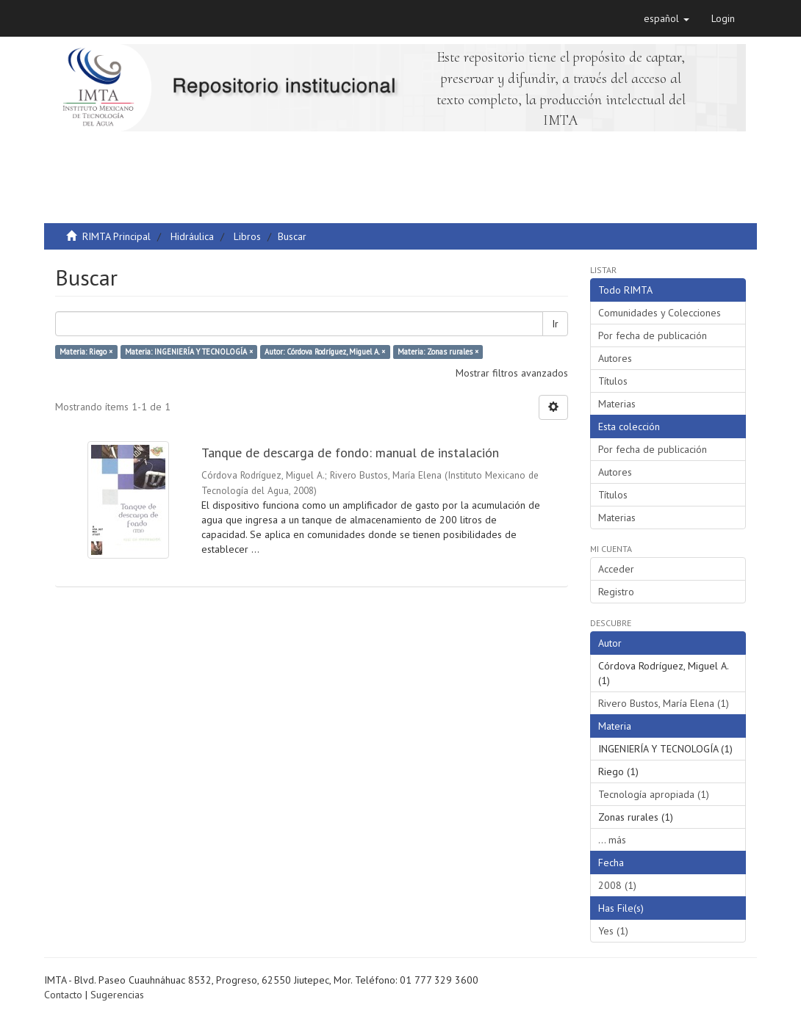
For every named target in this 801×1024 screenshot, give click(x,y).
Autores (615, 358)
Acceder (616, 568)
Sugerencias (117, 994)
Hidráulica (192, 236)
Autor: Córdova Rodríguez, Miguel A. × (325, 351)
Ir (555, 323)
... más (612, 839)
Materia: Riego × (86, 351)
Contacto (63, 994)
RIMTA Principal (116, 236)
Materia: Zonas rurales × (438, 351)
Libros (247, 236)
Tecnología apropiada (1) (653, 794)
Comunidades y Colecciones (659, 312)
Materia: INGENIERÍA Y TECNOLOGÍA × (189, 351)
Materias (617, 403)
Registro (616, 591)
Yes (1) (613, 930)
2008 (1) (617, 885)
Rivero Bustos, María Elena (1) (663, 703)
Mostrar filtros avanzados (512, 373)
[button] (666, 18)
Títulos (613, 381)
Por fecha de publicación (652, 335)
